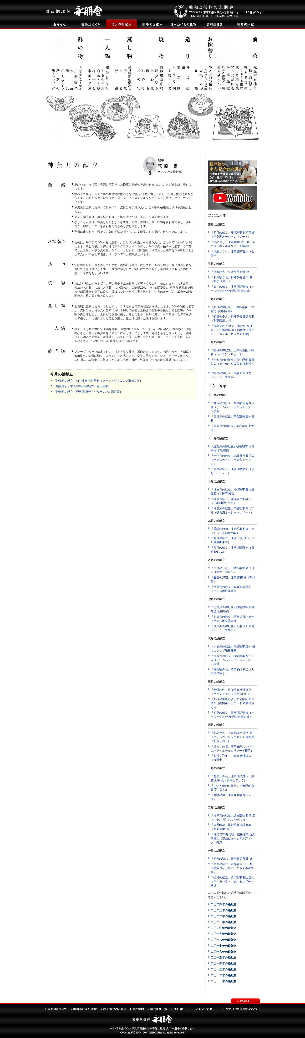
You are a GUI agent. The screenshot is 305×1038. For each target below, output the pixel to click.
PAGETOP (245, 1000)
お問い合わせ (205, 1009)
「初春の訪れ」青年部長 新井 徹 (231, 858)
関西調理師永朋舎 (74, 10)
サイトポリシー (182, 1009)
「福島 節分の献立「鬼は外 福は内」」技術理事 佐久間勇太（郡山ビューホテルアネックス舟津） (232, 330)
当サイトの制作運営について (241, 1009)
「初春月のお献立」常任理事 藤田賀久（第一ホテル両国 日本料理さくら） (232, 364)
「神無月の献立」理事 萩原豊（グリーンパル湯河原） (87, 391)
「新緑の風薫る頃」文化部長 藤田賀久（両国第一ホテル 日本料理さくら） (232, 703)
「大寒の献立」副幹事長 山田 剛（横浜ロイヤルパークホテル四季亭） (232, 868)
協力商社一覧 (159, 1009)
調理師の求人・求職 (86, 1009)
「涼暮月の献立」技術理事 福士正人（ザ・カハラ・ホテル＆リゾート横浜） (232, 660)
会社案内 (139, 1009)
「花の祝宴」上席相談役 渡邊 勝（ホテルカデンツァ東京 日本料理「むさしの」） (232, 737)
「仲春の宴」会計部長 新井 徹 (230, 272)
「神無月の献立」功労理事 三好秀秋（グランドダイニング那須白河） (97, 380)
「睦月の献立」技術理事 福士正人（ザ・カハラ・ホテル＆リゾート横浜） (232, 881)
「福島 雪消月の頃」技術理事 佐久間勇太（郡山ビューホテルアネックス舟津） (233, 838)
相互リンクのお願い (115, 1009)
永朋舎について (58, 1009)
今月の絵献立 (121, 24)
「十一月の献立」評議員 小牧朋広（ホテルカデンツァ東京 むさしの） (232, 460)
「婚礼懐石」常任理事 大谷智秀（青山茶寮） (82, 386)
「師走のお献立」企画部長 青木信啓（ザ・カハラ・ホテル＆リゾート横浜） (232, 407)
